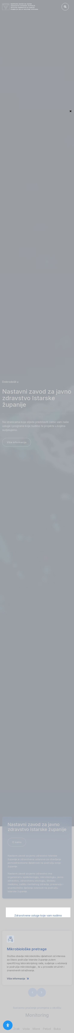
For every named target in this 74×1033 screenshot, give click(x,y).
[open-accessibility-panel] (8, 1025)
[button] (32, 999)
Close (70, 111)
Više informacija (18, 985)
